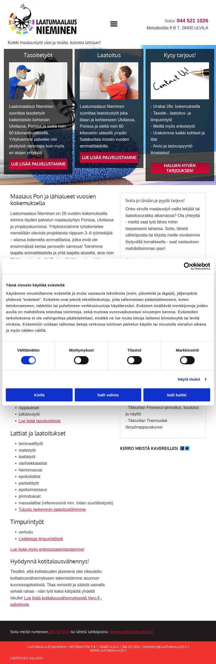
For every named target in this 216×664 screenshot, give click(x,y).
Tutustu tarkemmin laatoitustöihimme (52, 509)
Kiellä (39, 394)
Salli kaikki (177, 394)
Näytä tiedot (189, 379)
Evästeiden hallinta (26, 658)
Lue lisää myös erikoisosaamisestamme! (47, 549)
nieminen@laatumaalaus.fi (131, 632)
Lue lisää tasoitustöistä (39, 421)
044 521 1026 (59, 632)
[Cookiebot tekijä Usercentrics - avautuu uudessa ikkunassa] (187, 266)
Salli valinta (108, 394)
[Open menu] (113, 24)
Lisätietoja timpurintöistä (41, 539)
